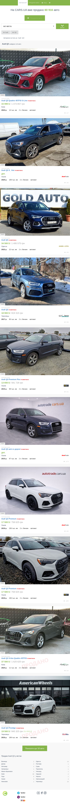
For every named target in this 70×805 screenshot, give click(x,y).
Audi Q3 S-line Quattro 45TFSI (14, 658)
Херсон (38, 776)
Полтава (38, 764)
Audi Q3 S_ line (8, 170)
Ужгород (38, 771)
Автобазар (23, 3)
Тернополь (39, 769)
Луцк (2, 776)
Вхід (44, 3)
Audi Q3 (5, 240)
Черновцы (39, 781)
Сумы (38, 766)
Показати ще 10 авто (34, 748)
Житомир (4, 766)
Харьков (38, 774)
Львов (3, 779)
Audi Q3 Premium (9, 519)
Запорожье (4, 769)
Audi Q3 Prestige (8, 728)
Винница (4, 761)
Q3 (14, 32)
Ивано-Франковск (7, 771)
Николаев (4, 781)
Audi (5, 32)
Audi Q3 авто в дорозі (11, 449)
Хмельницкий (40, 779)
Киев (2, 774)
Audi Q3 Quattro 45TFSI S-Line (14, 101)
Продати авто (34, 3)
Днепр (3, 764)
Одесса (38, 761)
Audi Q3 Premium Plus (11, 379)
